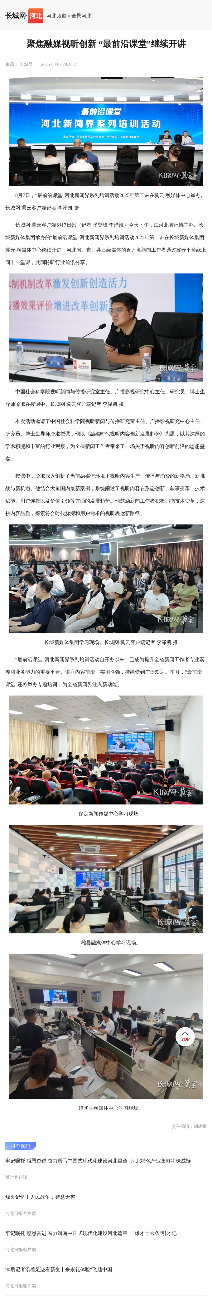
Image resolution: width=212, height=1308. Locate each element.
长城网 (15, 15)
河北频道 (56, 15)
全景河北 (81, 15)
